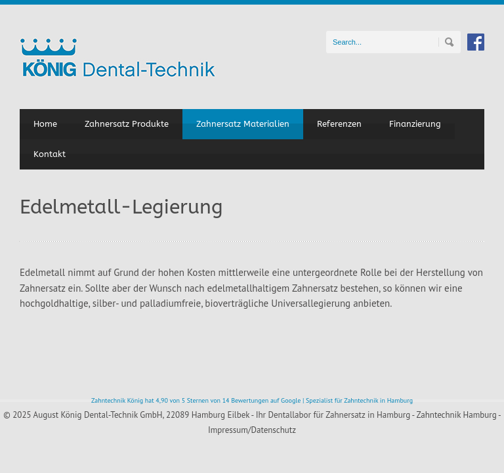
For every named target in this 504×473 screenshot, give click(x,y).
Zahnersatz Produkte (127, 124)
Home (45, 124)
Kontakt (49, 154)
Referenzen (339, 124)
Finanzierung (415, 124)
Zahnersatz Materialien (242, 124)
